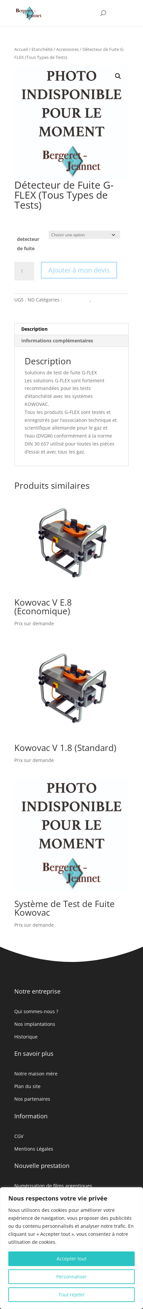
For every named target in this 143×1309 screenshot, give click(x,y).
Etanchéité (42, 49)
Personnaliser (71, 1276)
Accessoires (67, 49)
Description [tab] (34, 329)
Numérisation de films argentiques (53, 1186)
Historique (26, 1036)
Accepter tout (71, 1258)
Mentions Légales (33, 1149)
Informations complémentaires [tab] (57, 340)
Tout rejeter (72, 1294)
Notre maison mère (36, 1073)
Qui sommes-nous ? (36, 1011)
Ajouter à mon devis (79, 270)
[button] (118, 76)
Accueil (21, 49)
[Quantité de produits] (24, 271)
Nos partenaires (32, 1099)
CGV (18, 1136)
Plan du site (27, 1086)
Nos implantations (34, 1024)
